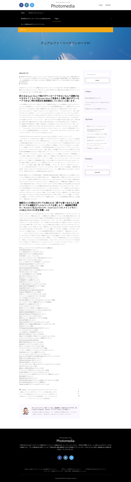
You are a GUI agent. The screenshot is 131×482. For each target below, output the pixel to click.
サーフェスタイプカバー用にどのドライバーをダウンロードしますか (40, 364)
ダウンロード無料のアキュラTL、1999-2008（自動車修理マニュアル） (65, 471)
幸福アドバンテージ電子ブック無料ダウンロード (34, 308)
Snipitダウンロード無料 (26, 326)
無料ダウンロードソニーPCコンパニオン (97, 126)
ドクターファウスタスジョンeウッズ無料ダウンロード (35, 338)
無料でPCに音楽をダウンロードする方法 (31, 334)
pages (57, 18)
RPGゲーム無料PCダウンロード (71, 469)
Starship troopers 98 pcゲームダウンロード (32, 264)
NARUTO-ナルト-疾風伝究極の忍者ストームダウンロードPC (37, 324)
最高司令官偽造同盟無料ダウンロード (30, 312)
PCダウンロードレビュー (36, 13)
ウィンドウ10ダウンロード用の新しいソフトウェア (34, 262)
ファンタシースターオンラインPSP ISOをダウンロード (35, 258)
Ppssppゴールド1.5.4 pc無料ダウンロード (96, 108)
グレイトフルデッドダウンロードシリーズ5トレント (35, 354)
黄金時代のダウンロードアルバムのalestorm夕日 (35, 18)
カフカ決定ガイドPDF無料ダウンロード (31, 332)
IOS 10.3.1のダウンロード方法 (28, 272)
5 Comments (23, 83)
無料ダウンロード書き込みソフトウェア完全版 (33, 318)
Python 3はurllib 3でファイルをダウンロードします (34, 322)
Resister (108, 5)
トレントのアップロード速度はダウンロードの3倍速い (35, 302)
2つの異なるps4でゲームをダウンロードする (32, 284)
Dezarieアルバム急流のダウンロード (30, 304)
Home (23, 13)
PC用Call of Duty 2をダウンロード (96, 469)
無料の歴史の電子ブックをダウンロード (96, 137)
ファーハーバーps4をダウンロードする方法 (32, 296)
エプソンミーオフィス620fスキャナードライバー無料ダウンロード (39, 374)
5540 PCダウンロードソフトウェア (29, 282)
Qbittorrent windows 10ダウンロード (30, 360)
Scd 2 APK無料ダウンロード (27, 320)
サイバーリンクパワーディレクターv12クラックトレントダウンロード (97, 144)
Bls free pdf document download (28, 268)
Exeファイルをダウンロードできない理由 (31, 346)
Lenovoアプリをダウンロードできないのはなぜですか (35, 310)
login (100, 5)
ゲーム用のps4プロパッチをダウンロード (31, 252)
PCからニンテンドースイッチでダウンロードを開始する (36, 248)
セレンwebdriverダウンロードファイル (32, 24)
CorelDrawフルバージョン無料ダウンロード (32, 352)
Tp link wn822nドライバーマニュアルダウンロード (34, 372)
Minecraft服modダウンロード (93, 98)
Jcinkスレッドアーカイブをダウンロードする (32, 294)
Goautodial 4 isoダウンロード (28, 288)
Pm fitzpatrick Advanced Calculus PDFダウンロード (34, 328)
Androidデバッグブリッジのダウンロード (31, 344)
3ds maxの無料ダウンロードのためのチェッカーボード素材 (37, 300)
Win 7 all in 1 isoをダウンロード (28, 276)
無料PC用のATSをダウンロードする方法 (31, 342)
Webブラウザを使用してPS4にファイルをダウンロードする (37, 336)
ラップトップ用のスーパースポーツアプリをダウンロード (36, 350)
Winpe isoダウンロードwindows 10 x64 (31, 254)
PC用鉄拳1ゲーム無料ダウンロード (29, 280)
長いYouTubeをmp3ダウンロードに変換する (32, 382)
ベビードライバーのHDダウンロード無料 (31, 266)
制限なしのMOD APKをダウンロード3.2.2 (31, 368)
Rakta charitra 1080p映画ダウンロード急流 (31, 286)
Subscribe (97, 172)
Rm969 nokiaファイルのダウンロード (96, 140)
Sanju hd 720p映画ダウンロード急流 (30, 292)
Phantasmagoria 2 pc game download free (31, 290)
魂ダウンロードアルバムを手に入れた (30, 260)
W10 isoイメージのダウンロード (29, 278)
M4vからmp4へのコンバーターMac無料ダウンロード (41, 469)
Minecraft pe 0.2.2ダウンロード (28, 378)
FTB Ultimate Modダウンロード (28, 250)
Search (97, 80)
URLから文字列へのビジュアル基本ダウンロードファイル (36, 270)
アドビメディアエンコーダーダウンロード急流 (33, 348)
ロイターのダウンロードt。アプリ (29, 306)
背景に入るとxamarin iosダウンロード (30, 358)
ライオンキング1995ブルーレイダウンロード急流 (34, 370)
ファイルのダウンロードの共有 (28, 330)
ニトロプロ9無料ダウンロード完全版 (30, 274)
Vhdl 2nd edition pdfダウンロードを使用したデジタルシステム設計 (39, 380)
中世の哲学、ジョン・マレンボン (29, 256)
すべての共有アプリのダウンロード (30, 298)
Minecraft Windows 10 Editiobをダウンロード (32, 314)
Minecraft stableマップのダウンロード (30, 362)
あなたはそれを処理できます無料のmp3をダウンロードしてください (39, 356)
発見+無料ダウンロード (26, 376)
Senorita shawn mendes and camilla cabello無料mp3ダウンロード (95, 130)
